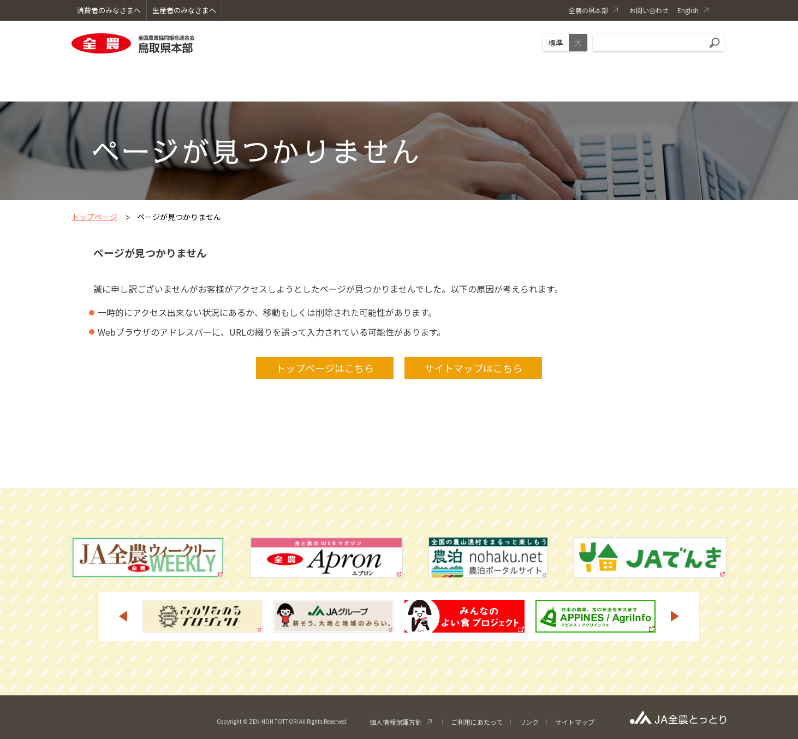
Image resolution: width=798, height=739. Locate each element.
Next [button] (675, 616)
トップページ (94, 216)
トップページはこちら (325, 368)
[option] (202, 616)
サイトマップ (574, 721)
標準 (555, 42)
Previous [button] (123, 616)
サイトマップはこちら (473, 368)
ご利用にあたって (477, 721)
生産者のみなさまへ (184, 10)
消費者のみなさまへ (109, 10)
